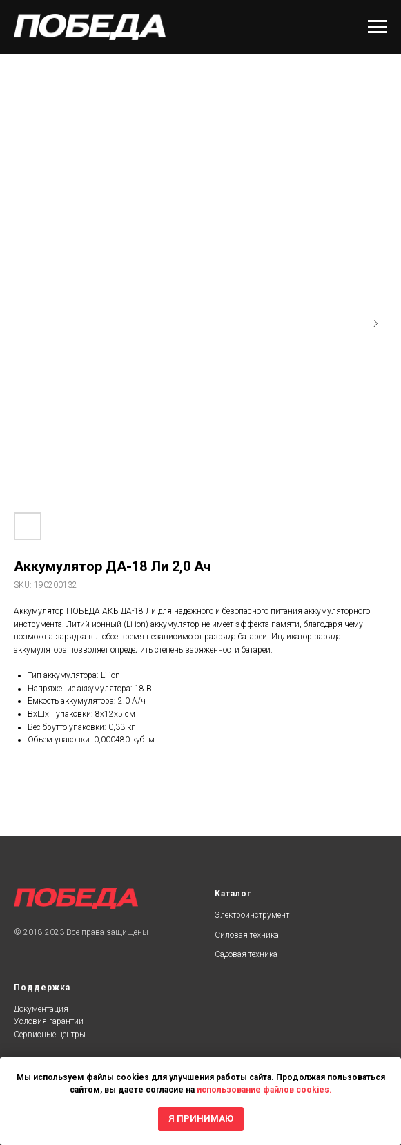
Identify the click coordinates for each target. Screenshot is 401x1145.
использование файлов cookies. (264, 1090)
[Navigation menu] (377, 27)
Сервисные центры (50, 1034)
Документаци (38, 1009)
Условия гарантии (49, 1021)
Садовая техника (246, 954)
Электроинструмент (252, 915)
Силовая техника (247, 935)
